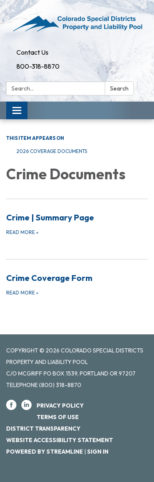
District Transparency (43, 428)
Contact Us (32, 52)
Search (119, 88)
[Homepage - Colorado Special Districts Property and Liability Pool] (77, 22)
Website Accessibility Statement (59, 440)
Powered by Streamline (44, 451)
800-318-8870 (38, 66)
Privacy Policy (60, 405)
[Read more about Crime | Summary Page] (77, 224)
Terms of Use (58, 417)
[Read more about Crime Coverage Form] (77, 284)
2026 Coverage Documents (51, 151)
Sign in (97, 451)
